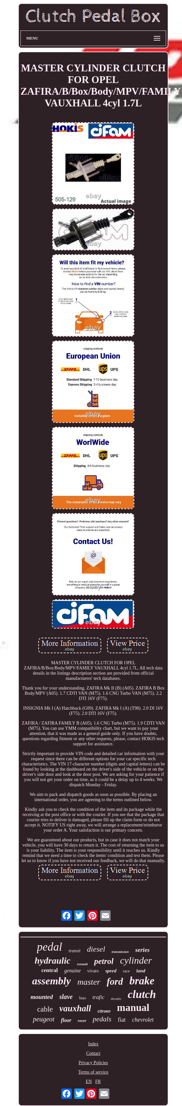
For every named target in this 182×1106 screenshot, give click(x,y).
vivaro (93, 970)
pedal (49, 947)
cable (45, 1009)
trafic (98, 997)
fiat (122, 1019)
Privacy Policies (93, 1062)
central (49, 970)
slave (66, 996)
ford (115, 981)
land (140, 970)
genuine (72, 970)
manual (133, 1007)
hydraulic (52, 961)
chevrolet (142, 1019)
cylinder (136, 960)
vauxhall (75, 1008)
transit (75, 950)
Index (93, 1043)
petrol (104, 961)
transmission (120, 952)
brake (141, 981)
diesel (96, 949)
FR (98, 1081)
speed (110, 970)
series (142, 949)
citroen (104, 1011)
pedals (102, 1019)
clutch (142, 994)
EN (89, 1081)
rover (82, 1020)
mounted (41, 996)
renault (82, 964)
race (126, 970)
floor (66, 1020)
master (88, 982)
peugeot (43, 1019)
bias (82, 997)
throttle (116, 999)
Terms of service (93, 1072)
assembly (51, 981)
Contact (93, 1053)
